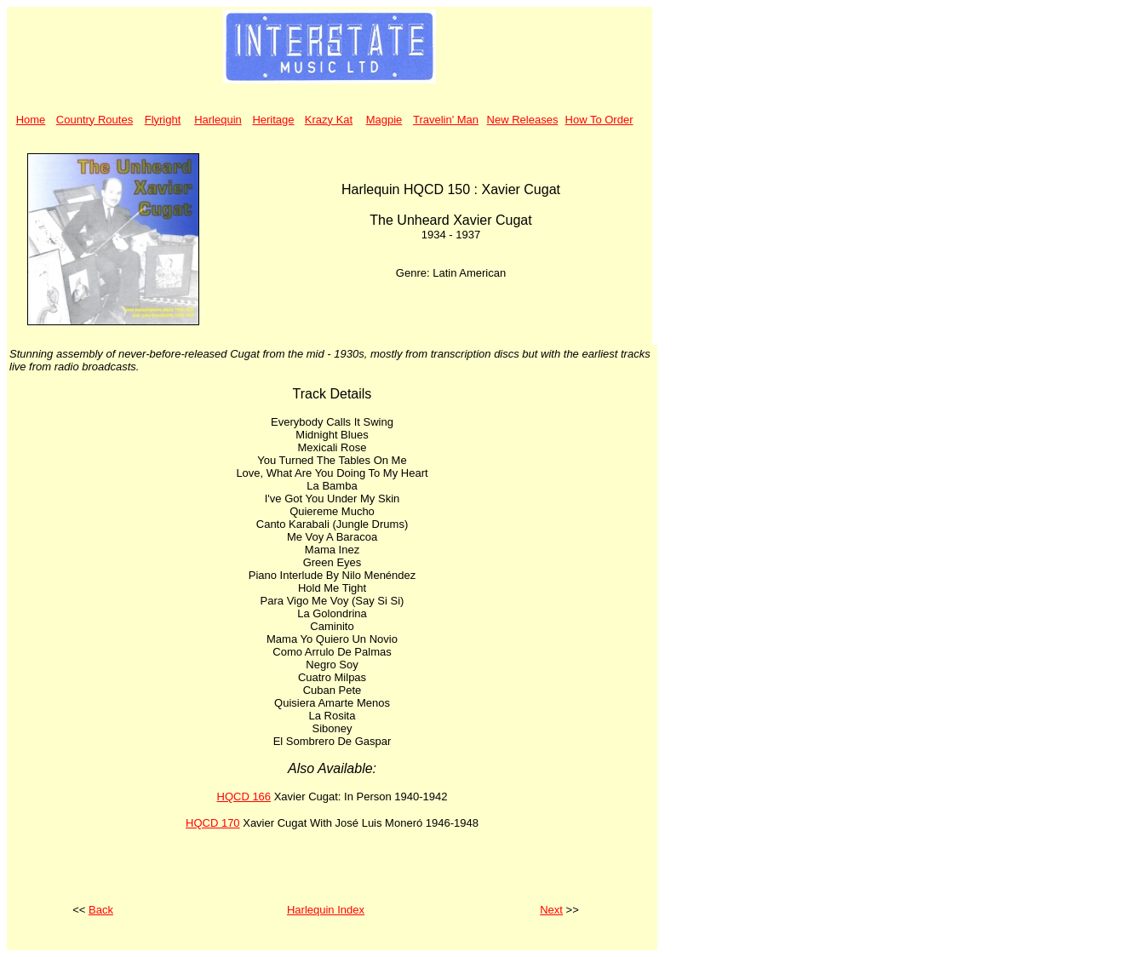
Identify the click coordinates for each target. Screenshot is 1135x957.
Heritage (273, 119)
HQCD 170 (213, 823)
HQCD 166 (244, 796)
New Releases (523, 119)
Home (31, 119)
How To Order (599, 119)
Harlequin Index (325, 909)
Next (551, 909)
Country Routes (94, 119)
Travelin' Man (446, 119)
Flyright (163, 119)
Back (101, 909)
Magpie (384, 119)
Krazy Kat (329, 119)
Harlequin (218, 119)
